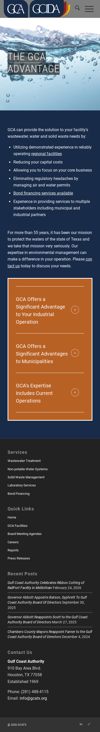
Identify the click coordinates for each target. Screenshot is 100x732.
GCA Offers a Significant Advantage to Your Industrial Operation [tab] (47, 310)
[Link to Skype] (88, 724)
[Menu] (89, 9)
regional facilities (46, 153)
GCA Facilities (18, 526)
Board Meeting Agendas (25, 534)
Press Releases (19, 558)
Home (12, 517)
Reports (13, 550)
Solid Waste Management (26, 477)
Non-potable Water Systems (28, 469)
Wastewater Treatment (24, 461)
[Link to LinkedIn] (81, 724)
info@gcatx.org (33, 698)
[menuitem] (77, 9)
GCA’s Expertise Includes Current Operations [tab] (47, 393)
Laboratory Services (22, 485)
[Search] (77, 9)
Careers (13, 542)
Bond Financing (19, 493)
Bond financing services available (43, 193)
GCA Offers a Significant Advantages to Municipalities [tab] (47, 353)
